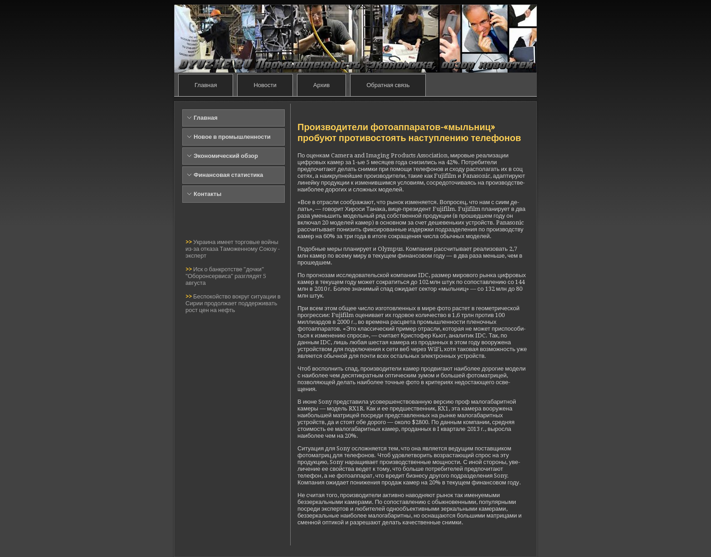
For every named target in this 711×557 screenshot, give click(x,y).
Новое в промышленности (232, 136)
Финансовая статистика (228, 174)
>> (189, 242)
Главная (206, 85)
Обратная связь (387, 85)
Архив (321, 85)
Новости (264, 85)
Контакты (207, 194)
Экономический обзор (226, 155)
